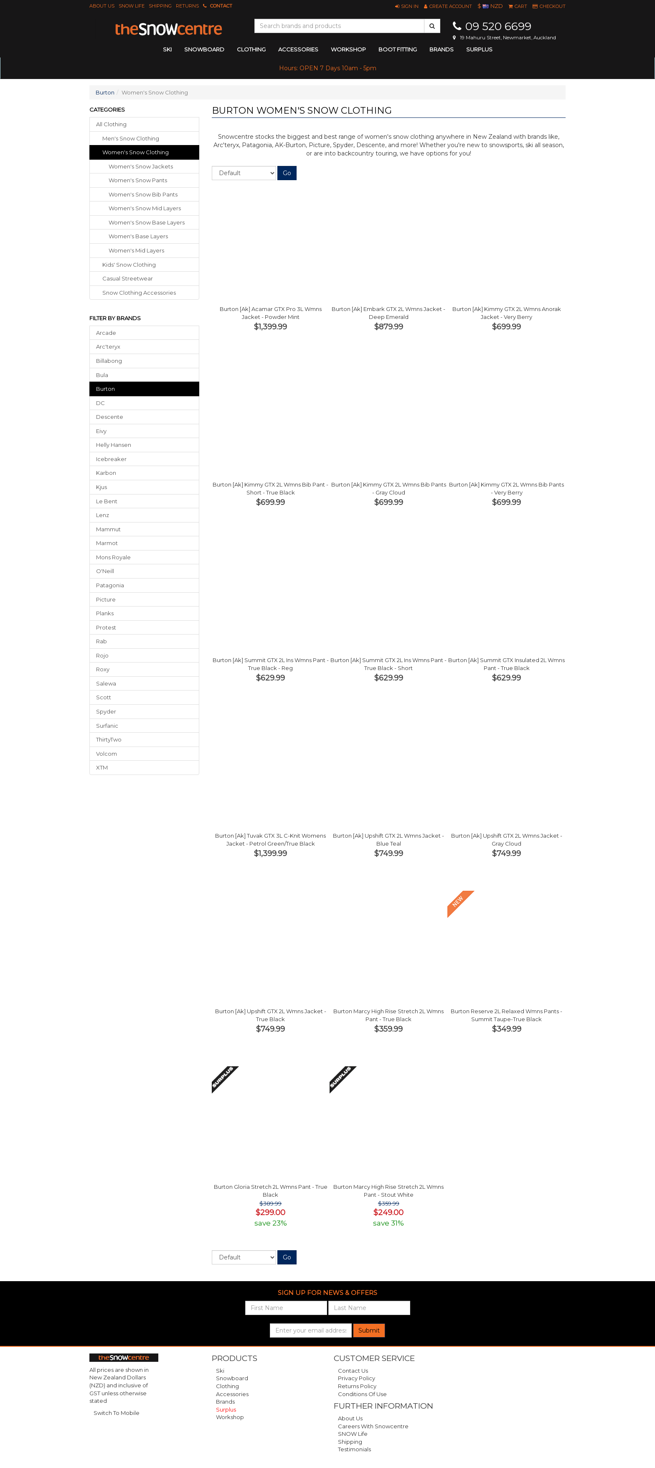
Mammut (108, 529)
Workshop (348, 49)
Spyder (106, 711)
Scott (103, 697)
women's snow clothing (135, 152)
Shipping (160, 6)
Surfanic (107, 725)
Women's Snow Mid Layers (145, 208)
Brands (441, 49)
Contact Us (353, 1370)
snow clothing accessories (139, 292)
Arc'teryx (108, 346)
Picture (106, 599)
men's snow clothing (130, 138)
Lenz (102, 515)
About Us (101, 6)
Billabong (109, 360)
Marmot (107, 543)
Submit (369, 1330)
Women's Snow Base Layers (147, 222)
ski (167, 49)
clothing (251, 49)
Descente (109, 416)
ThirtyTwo (109, 739)
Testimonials (354, 1449)
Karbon (106, 472)
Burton (105, 92)
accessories (298, 49)
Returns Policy (357, 1386)
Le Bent (106, 501)
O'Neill (105, 571)
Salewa (106, 683)
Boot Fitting (397, 49)
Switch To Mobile (117, 1412)
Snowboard (232, 1378)
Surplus (479, 49)
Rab (101, 641)
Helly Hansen (113, 444)
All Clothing (111, 124)
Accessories (232, 1394)
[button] (407, 6)
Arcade (106, 332)
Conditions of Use (362, 1394)
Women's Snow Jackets (141, 166)
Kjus (101, 487)
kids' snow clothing (129, 264)
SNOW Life (132, 6)
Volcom (106, 753)
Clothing (227, 1386)
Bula (102, 375)
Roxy (102, 669)
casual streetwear (127, 278)
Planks (105, 613)
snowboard (204, 49)
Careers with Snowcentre (373, 1426)
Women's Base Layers (138, 236)
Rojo (102, 655)
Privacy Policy (356, 1378)
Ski (220, 1370)
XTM (102, 767)
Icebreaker (111, 459)
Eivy (101, 431)
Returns (187, 6)
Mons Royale (113, 557)
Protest (106, 627)
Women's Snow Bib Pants (143, 194)
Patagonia (110, 585)
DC (100, 403)
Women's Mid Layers (136, 250)
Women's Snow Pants (138, 180)
